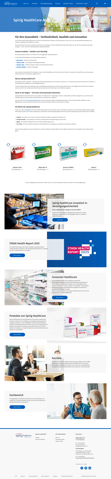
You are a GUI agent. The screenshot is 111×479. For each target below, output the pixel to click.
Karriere (57, 3)
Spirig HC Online (68, 3)
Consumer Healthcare (40, 439)
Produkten (28, 110)
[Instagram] (85, 468)
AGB (16, 476)
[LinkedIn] (89, 468)
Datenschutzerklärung (33, 476)
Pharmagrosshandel (46, 3)
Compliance (55, 476)
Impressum (23, 476)
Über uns (26, 3)
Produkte (34, 3)
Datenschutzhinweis (45, 476)
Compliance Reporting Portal (67, 476)
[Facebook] (81, 468)
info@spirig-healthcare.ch (81, 446)
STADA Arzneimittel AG (34, 100)
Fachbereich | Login (82, 3)
